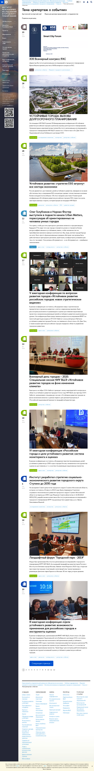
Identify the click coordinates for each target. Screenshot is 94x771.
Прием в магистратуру (39, 709)
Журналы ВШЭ (67, 710)
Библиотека (66, 694)
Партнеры (5, 70)
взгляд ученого (50, 247)
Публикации (66, 712)
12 (54, 670)
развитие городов (69, 205)
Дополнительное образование (40, 716)
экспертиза (58, 137)
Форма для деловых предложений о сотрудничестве (61, 14)
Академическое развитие (53, 713)
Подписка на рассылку (29, 18)
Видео (4, 38)
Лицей (37, 694)
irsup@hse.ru (9, 105)
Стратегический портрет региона (7, 65)
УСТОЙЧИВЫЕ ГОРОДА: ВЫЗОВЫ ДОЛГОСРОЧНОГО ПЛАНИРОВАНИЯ (53, 117)
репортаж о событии (41, 70)
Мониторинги (53, 703)
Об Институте (6, 21)
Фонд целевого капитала (26, 721)
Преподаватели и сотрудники (26, 706)
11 (51, 670)
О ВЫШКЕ (25, 692)
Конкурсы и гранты (54, 716)
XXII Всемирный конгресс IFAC (47, 59)
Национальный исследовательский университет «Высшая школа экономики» (42, 683)
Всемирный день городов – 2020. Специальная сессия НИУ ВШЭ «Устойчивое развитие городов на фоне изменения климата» (56, 381)
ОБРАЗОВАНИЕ (41, 692)
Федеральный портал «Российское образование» (82, 709)
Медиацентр (66, 708)
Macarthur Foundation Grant (7, 26)
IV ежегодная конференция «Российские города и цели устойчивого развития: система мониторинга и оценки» (56, 454)
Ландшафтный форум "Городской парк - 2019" (56, 557)
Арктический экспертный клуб (31, 14)
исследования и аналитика (45, 137)
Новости (84, 685)
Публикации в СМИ (6, 42)
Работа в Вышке (26, 758)
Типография (66, 705)
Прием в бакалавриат (41, 703)
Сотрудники (6, 74)
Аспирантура (39, 712)
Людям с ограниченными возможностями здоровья (26, 749)
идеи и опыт (41, 247)
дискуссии (41, 205)
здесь (17, 765)
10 (48, 670)
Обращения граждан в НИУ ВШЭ (27, 717)
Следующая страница (41, 663)
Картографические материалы (8, 60)
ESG (61, 205)
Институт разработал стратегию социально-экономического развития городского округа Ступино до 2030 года (56, 480)
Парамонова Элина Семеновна (7, 86)
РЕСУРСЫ (66, 692)
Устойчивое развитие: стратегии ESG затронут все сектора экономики (56, 185)
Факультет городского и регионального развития (60, 70)
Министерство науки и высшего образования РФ (82, 698)
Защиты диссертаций (54, 710)
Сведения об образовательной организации (26, 742)
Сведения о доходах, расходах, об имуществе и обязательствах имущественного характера (27, 733)
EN (80, 2)
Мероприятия (6, 34)
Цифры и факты (26, 694)
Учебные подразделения (71, 683)
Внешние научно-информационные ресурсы (54, 720)
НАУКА (51, 692)
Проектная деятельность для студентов (8, 54)
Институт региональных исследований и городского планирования (63, 685)
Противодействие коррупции (27, 725)
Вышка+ (38, 706)
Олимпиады (39, 701)
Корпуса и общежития (25, 710)
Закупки (24, 714)
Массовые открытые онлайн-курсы (82, 714)
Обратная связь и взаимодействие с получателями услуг (41, 733)
